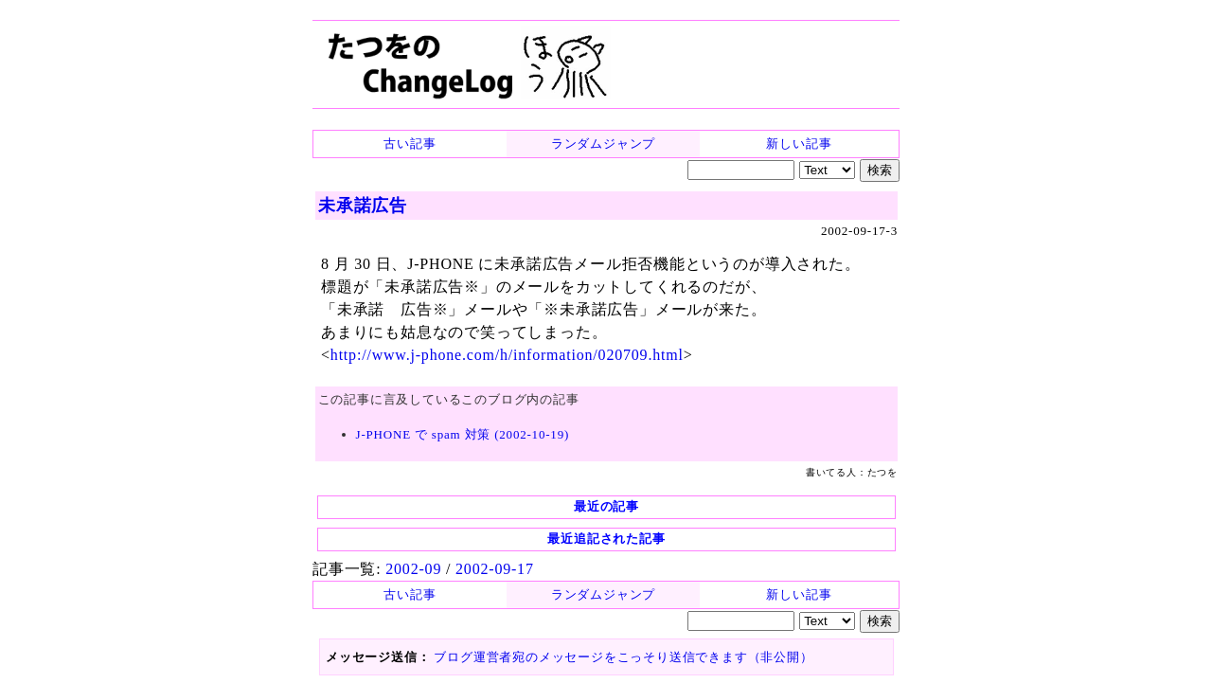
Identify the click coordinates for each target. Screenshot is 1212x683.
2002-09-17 (494, 569)
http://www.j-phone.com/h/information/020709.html (507, 355)
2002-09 (413, 569)
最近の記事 (606, 506)
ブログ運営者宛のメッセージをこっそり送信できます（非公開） (623, 657)
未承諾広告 (362, 205)
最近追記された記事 (606, 538)
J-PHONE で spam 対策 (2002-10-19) (462, 434)
